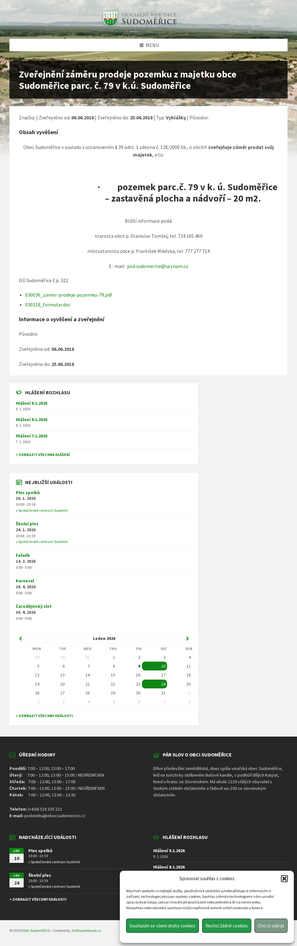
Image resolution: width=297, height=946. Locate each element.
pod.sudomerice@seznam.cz (157, 266)
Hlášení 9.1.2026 (31, 403)
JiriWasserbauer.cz (86, 930)
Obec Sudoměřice (35, 930)
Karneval (25, 581)
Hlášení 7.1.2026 (31, 436)
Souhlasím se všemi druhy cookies (162, 926)
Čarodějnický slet (34, 606)
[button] (284, 878)
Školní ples (27, 524)
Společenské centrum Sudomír (43, 510)
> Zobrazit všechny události (44, 715)
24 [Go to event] (163, 684)
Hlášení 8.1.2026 (31, 419)
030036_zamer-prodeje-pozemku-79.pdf (68, 295)
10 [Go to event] (163, 666)
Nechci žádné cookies (227, 926)
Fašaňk (23, 555)
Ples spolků (28, 492)
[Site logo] (139, 26)
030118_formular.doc (48, 304)
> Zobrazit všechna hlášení (43, 454)
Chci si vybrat (271, 926)
